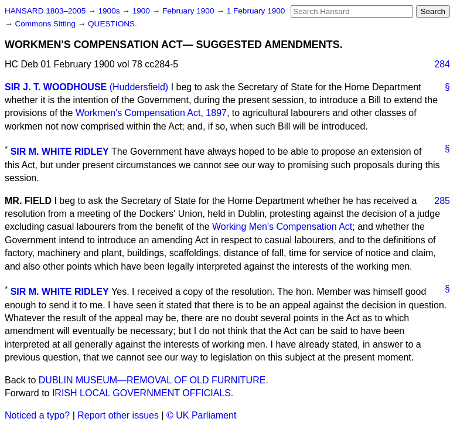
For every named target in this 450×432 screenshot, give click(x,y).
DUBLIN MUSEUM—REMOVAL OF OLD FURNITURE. (153, 380)
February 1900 (189, 10)
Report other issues (118, 415)
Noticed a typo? (37, 415)
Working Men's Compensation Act (282, 227)
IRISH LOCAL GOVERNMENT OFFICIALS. (142, 393)
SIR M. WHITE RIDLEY (60, 152)
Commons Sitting (46, 23)
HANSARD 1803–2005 (45, 10)
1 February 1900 (256, 10)
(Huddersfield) (139, 87)
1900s (110, 10)
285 (442, 201)
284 (442, 64)
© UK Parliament (201, 415)
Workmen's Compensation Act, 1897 (151, 113)
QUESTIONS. (112, 23)
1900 (142, 10)
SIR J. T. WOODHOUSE (56, 87)
